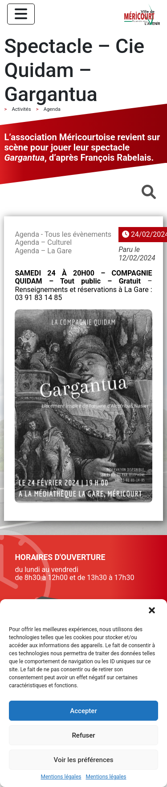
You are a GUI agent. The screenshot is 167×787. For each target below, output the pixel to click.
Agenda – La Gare (43, 251)
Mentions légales (61, 777)
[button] (152, 611)
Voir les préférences (84, 760)
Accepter (83, 711)
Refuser (83, 735)
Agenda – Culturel (43, 242)
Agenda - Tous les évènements (63, 234)
